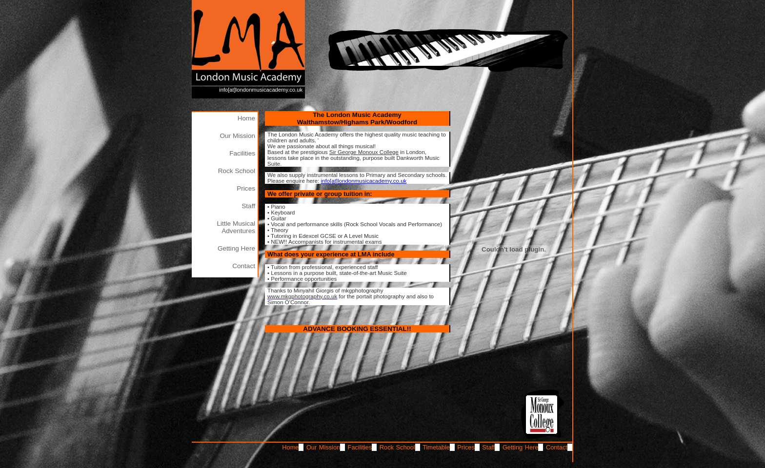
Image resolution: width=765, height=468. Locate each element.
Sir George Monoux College (364, 152)
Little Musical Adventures (236, 227)
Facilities (242, 153)
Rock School (236, 171)
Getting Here (236, 248)
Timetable (436, 447)
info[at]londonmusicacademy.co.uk (260, 90)
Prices (246, 188)
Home (246, 118)
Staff (248, 206)
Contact (243, 266)
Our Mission (237, 135)
